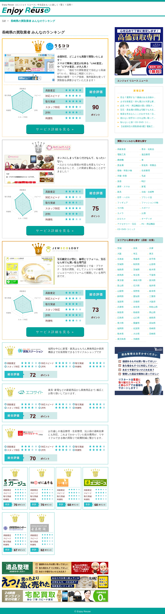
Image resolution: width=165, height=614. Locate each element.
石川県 (136, 285)
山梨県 (120, 291)
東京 (151, 253)
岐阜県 (152, 291)
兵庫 (151, 248)
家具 (119, 192)
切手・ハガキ (123, 197)
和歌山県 (153, 307)
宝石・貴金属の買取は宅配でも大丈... (137, 109)
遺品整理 (145, 154)
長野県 (136, 291)
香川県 (120, 323)
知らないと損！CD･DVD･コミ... (135, 122)
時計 (143, 181)
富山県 (120, 285)
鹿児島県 (121, 339)
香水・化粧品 (147, 149)
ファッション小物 (149, 202)
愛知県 (136, 296)
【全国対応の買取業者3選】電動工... (137, 126)
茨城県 (136, 269)
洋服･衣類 (122, 176)
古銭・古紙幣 (147, 192)
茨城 (119, 248)
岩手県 (152, 259)
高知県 (152, 323)
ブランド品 (146, 197)
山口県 (136, 317)
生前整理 (145, 170)
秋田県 (136, 264)
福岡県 (120, 328)
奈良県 (136, 307)
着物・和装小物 (124, 170)
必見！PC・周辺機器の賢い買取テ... (137, 105)
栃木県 (152, 269)
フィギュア (122, 202)
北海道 (120, 259)
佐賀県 (136, 328)
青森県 (136, 259)
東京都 (120, 280)
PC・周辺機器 (148, 224)
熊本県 (120, 334)
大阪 (119, 253)
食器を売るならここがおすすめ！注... (137, 114)
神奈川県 (137, 280)
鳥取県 (120, 312)
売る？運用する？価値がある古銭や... (137, 97)
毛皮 (143, 176)
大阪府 (152, 301)
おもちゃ (121, 218)
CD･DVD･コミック (126, 229)
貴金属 (120, 165)
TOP (4, 21)
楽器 (119, 181)
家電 (143, 186)
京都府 (136, 301)
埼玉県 (136, 275)
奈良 (135, 248)
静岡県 (120, 296)
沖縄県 (136, 339)
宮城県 (120, 264)
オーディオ (146, 218)
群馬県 (120, 275)
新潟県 (152, 280)
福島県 (120, 269)
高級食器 (121, 149)
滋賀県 (120, 301)
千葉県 (152, 275)
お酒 (143, 213)
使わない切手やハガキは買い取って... (137, 118)
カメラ (120, 213)
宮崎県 (152, 334)
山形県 (152, 264)
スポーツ (145, 208)
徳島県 (152, 317)
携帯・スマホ (123, 186)
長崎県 (152, 328)
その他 (120, 208)
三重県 (152, 296)
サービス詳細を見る (53, 129)
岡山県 (152, 312)
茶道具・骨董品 (148, 165)
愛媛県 (136, 323)
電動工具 (121, 154)
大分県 (136, 334)
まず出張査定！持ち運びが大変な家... (137, 101)
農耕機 (120, 160)
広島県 (120, 317)
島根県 (136, 312)
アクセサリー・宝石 (126, 224)
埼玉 (135, 253)
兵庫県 (120, 307)
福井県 (152, 285)
